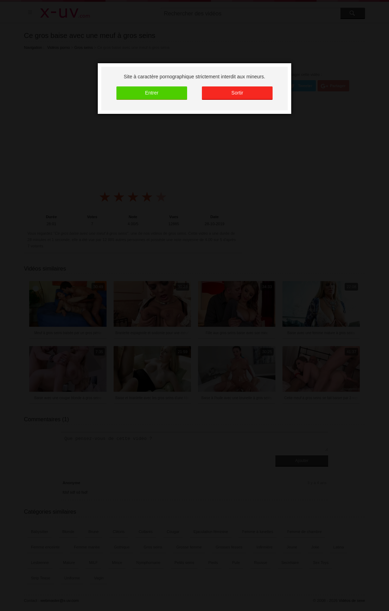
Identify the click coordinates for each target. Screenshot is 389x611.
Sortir (237, 93)
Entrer (151, 93)
